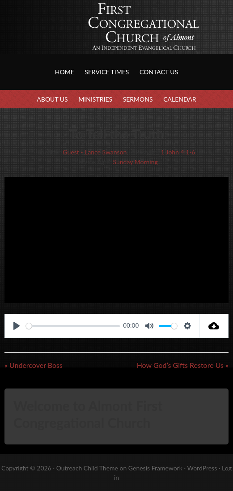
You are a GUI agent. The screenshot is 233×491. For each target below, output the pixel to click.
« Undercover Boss (33, 365)
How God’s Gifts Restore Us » (183, 365)
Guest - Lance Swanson (95, 152)
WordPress (202, 468)
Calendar (179, 99)
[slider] (73, 326)
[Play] (16, 326)
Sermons (138, 99)
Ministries (95, 99)
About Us (52, 99)
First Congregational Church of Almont (89, 36)
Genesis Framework (155, 468)
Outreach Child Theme (87, 468)
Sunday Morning (135, 162)
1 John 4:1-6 (178, 152)
